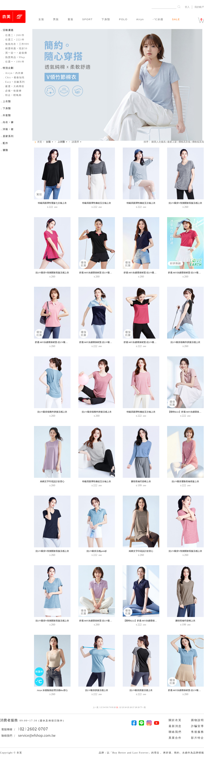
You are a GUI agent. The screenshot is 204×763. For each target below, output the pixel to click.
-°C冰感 (158, 19)
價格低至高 (198, 142)
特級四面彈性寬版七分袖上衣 (52, 203)
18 (136, 707)
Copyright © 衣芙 (11, 752)
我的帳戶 (199, 7)
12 (120, 707)
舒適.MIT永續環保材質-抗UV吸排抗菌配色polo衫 (103, 342)
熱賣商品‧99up (14, 57)
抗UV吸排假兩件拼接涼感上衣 (185, 342)
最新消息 (175, 726)
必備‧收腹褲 (12, 90)
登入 (187, 7)
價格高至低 (184, 142)
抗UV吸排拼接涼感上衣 (96, 690)
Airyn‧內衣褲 (13, 73)
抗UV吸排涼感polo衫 (97, 551)
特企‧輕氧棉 (12, 95)
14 (125, 707)
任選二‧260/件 (13, 35)
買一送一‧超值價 (15, 53)
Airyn (140, 19)
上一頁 (95, 707)
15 (128, 707)
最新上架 (172, 142)
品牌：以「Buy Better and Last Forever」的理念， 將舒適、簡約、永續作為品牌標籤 (151, 752)
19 (139, 707)
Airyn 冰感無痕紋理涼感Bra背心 (52, 690)
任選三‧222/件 (13, 39)
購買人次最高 (158, 142)
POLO (123, 19)
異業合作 (175, 737)
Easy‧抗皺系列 (14, 82)
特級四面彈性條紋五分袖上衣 (96, 203)
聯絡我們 (175, 731)
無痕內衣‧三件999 (16, 44)
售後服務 (197, 731)
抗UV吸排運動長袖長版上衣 (185, 481)
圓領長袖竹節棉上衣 (141, 481)
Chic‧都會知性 (14, 77)
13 (123, 707)
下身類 (105, 19)
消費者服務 (9, 720)
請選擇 (75, 142)
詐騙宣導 (197, 726)
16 (131, 707)
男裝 (56, 19)
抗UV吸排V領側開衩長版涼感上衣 (185, 203)
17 (133, 707)
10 (115, 707)
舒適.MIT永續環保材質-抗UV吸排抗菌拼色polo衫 (103, 272)
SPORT (87, 19)
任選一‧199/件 (13, 61)
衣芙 (39, 142)
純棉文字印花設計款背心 (52, 481)
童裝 (70, 19)
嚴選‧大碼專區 (13, 86)
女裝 (41, 19)
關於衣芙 (175, 720)
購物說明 (197, 720)
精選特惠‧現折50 (15, 48)
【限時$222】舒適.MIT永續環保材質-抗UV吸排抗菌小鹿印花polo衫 (156, 620)
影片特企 (197, 737)
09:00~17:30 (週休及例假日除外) (42, 720)
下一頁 (143, 707)
